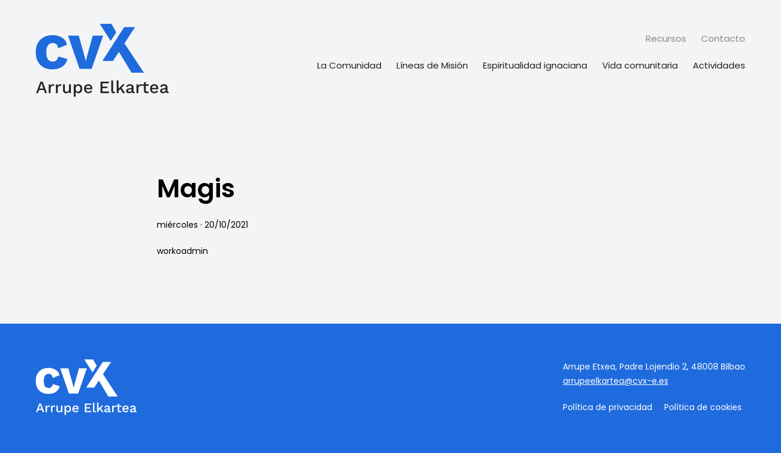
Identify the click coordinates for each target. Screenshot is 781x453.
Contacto (723, 38)
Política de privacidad (607, 407)
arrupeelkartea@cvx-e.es (615, 381)
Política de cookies (703, 407)
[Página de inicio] (102, 62)
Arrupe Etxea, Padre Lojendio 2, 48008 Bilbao (654, 367)
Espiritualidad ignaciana (535, 65)
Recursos (666, 38)
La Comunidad (349, 65)
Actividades (719, 65)
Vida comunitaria (640, 65)
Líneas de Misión (432, 65)
